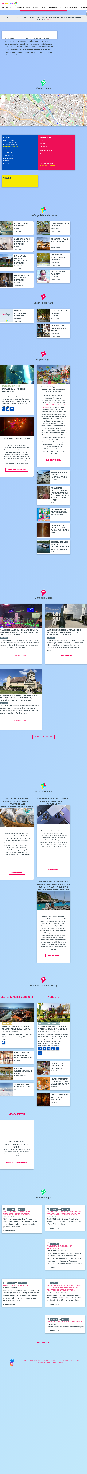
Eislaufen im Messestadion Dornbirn (58, 257)
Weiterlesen (20, 674)
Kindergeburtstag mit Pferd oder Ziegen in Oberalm (60, 1119)
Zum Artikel (53, 907)
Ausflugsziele (7, 7)
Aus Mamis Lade (71, 7)
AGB (48, 1400)
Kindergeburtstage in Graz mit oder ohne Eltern (23, 1093)
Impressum (75, 1398)
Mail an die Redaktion (47, 166)
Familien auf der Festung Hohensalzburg (59, 474)
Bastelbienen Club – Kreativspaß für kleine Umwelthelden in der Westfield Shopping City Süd (64, 1325)
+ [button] (3, 97)
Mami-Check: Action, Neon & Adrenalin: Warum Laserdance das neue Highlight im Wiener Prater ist (19, 632)
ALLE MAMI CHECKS (43, 774)
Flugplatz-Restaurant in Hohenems (21, 313)
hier (49, 19)
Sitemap (61, 1400)
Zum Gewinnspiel (53, 460)
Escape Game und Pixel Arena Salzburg (59, 1135)
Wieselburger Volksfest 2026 (17, 1323)
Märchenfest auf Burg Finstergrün (64, 1360)
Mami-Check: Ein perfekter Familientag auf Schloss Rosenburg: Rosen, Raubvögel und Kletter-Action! (19, 716)
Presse (46, 1398)
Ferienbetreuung (55, 7)
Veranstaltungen (23, 7)
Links (54, 1400)
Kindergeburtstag (39, 7)
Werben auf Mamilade (32, 1398)
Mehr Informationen (17, 469)
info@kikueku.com (9, 149)
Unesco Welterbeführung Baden (23, 1108)
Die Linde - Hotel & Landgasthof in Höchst (60, 328)
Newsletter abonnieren (16, 1200)
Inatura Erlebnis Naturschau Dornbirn (22, 277)
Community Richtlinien (59, 1398)
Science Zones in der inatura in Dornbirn (22, 241)
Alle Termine (43, 1380)
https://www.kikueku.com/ (11, 147)
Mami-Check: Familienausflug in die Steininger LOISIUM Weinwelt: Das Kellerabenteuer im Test (64, 632)
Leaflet (77, 125)
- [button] (3, 100)
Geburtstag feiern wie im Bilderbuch (57, 1103)
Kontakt (41, 1400)
